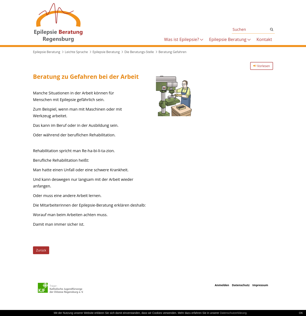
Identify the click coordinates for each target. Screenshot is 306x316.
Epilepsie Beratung (46, 52)
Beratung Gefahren (172, 52)
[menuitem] (183, 39)
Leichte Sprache (76, 52)
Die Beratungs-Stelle (139, 52)
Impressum (260, 285)
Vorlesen (261, 66)
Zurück (41, 250)
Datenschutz (240, 285)
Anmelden (222, 285)
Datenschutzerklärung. (233, 312)
